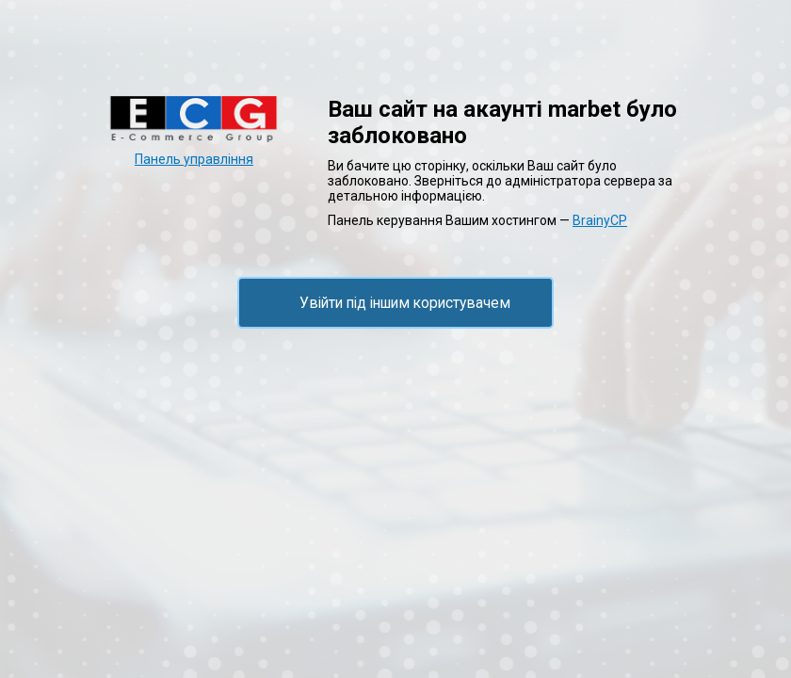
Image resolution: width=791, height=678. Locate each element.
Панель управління (194, 159)
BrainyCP (600, 220)
